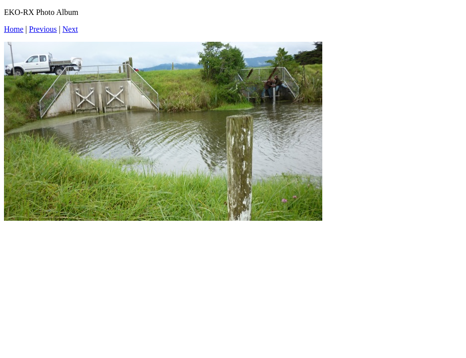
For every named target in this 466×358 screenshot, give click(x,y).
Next (70, 29)
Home (13, 29)
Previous (43, 29)
